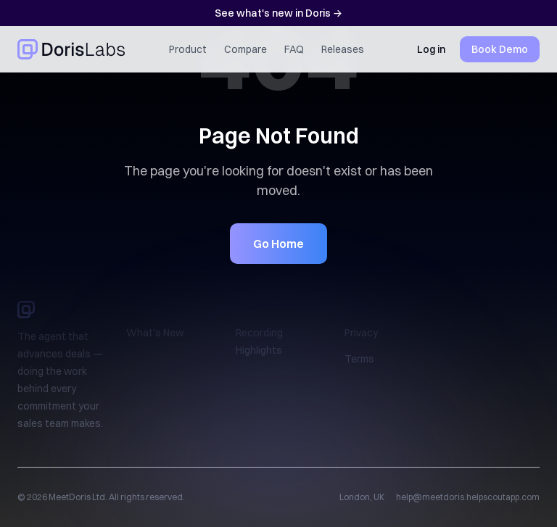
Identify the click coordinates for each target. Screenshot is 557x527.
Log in (431, 49)
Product (188, 49)
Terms (359, 358)
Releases (342, 49)
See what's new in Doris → (278, 13)
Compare (245, 49)
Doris (46, 309)
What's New (154, 332)
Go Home (278, 243)
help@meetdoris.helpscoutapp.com (468, 496)
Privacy (361, 332)
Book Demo (499, 49)
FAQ (294, 49)
